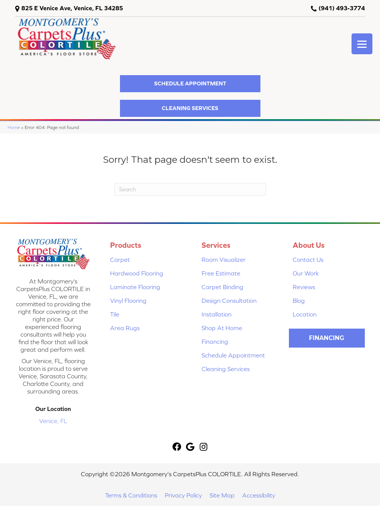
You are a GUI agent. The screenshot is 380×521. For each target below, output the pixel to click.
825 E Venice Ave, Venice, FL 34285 (72, 8)
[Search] (190, 189)
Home (14, 127)
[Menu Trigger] (362, 43)
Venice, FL (53, 420)
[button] (190, 83)
